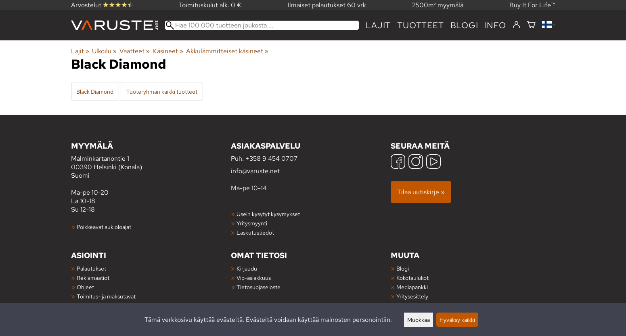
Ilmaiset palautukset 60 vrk (327, 5)
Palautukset (91, 268)
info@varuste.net (255, 171)
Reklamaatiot (93, 277)
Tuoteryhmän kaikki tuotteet (161, 91)
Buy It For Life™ (532, 5)
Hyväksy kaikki (457, 319)
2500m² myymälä (437, 5)
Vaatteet (134, 51)
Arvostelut (102, 5)
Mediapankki (412, 287)
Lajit (378, 25)
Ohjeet (85, 287)
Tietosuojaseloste (259, 287)
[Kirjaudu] (516, 25)
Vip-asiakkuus (254, 277)
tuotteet (420, 25)
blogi (464, 25)
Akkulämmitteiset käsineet (227, 51)
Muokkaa (418, 319)
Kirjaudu (247, 268)
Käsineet (168, 51)
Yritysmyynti (252, 223)
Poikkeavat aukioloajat (104, 227)
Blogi (402, 268)
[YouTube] (433, 162)
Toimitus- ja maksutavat (106, 296)
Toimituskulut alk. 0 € (210, 5)
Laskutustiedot (255, 232)
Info (495, 25)
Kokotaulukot (412, 277)
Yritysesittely (412, 296)
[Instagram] (415, 162)
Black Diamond (94, 91)
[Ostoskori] (531, 25)
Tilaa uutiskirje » (421, 192)
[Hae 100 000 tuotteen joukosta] (262, 25)
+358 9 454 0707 (271, 158)
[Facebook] (398, 162)
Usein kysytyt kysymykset (268, 214)
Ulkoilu (104, 51)
